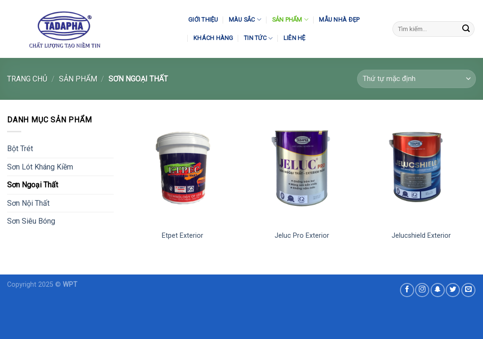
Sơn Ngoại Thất (32, 184)
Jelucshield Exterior (421, 236)
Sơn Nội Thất (28, 203)
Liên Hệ (294, 37)
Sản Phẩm (290, 19)
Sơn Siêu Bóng (31, 221)
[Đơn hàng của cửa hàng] (416, 79)
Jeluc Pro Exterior (302, 236)
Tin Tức (258, 38)
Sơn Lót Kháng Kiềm (40, 166)
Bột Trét (20, 148)
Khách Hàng (213, 37)
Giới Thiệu (203, 19)
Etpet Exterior (182, 236)
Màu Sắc (245, 19)
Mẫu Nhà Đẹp (339, 19)
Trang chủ (27, 78)
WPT (70, 285)
